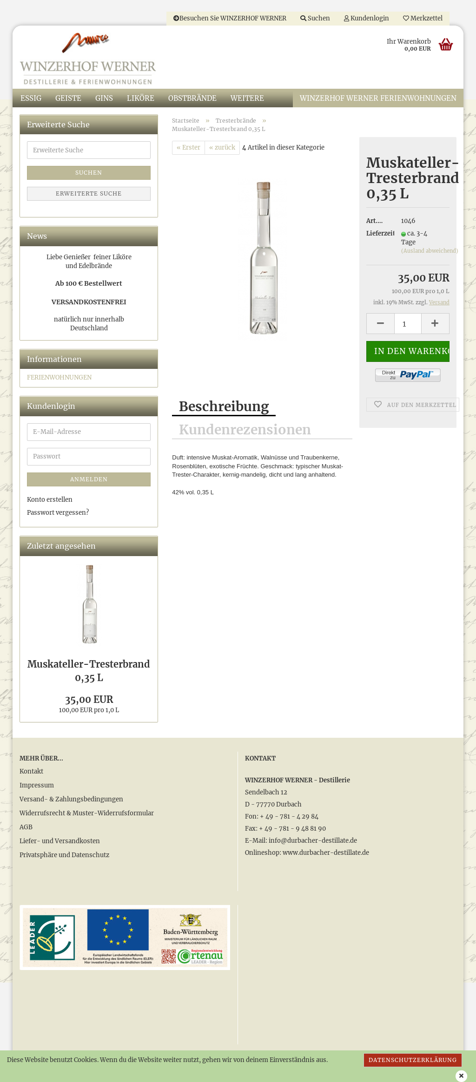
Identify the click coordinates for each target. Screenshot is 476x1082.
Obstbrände (192, 98)
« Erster (188, 147)
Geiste (68, 98)
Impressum (37, 785)
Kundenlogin (366, 18)
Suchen (315, 18)
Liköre (140, 98)
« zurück (222, 147)
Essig (30, 98)
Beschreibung (224, 406)
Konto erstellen (50, 500)
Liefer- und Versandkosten (60, 841)
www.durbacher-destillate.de (326, 853)
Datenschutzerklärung (413, 1059)
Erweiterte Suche (89, 193)
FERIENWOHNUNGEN (59, 377)
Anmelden (89, 479)
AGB (26, 827)
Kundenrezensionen (245, 429)
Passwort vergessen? (58, 513)
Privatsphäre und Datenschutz (64, 855)
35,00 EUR (89, 699)
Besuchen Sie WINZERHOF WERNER (229, 18)
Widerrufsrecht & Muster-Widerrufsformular (87, 813)
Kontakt (31, 771)
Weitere (247, 98)
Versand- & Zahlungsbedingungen (71, 799)
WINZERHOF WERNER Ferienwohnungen (378, 98)
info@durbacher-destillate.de (313, 841)
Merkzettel (423, 18)
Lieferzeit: (376, 233)
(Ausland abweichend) (429, 251)
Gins (104, 98)
